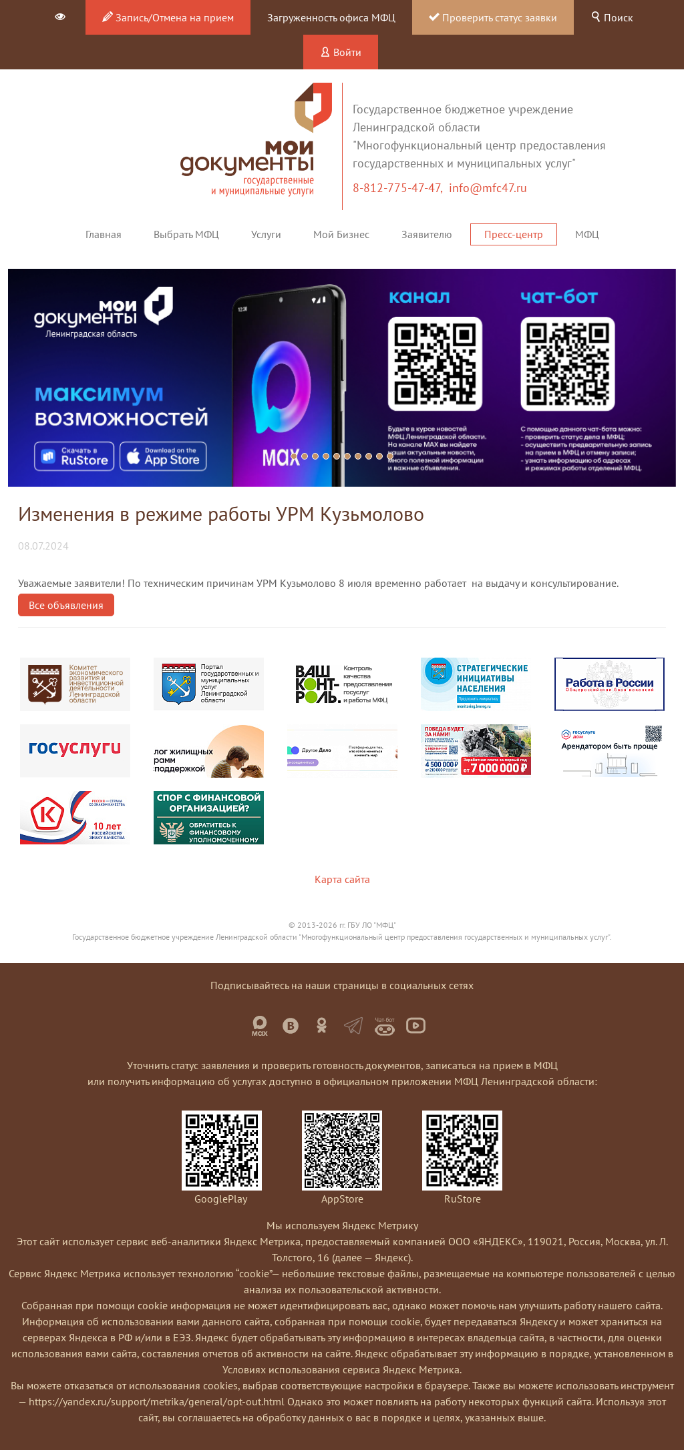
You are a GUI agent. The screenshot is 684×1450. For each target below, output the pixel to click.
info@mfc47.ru (488, 187)
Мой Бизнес (341, 234)
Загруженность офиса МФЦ (331, 17)
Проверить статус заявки (493, 17)
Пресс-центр (513, 234)
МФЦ (587, 234)
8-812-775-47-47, (401, 187)
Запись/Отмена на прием (168, 17)
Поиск (611, 17)
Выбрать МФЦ (186, 234)
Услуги (266, 234)
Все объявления (66, 605)
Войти (340, 52)
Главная (104, 234)
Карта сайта (342, 879)
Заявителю (426, 234)
